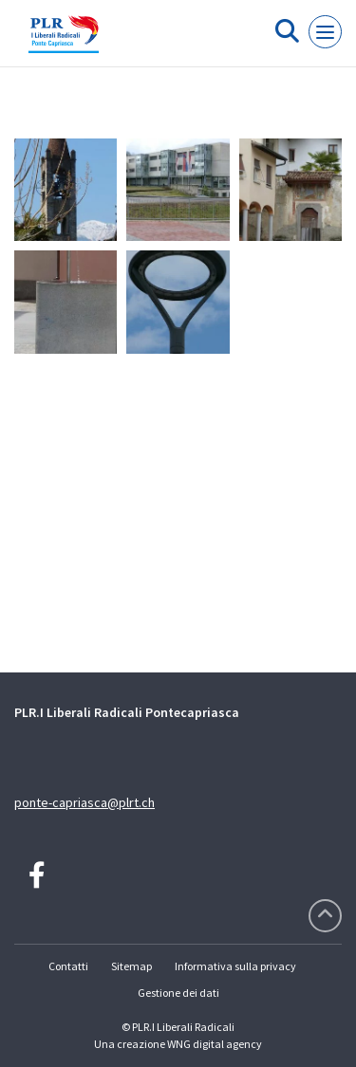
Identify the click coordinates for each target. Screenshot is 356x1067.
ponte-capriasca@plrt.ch (84, 802)
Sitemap (131, 966)
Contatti (68, 966)
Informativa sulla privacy (235, 966)
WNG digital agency (214, 1044)
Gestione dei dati (178, 992)
